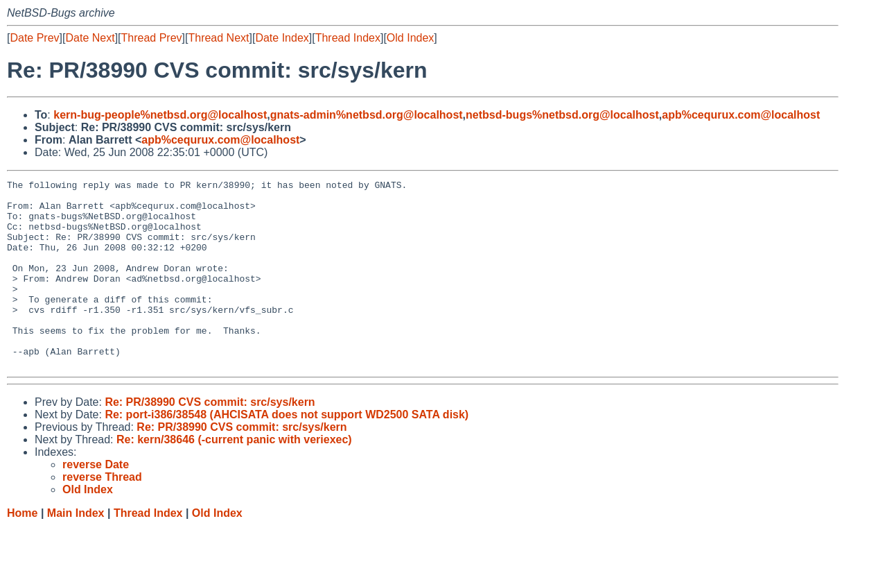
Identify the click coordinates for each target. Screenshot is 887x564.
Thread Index (347, 38)
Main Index (76, 550)
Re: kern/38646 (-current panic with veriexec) (234, 477)
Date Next (89, 38)
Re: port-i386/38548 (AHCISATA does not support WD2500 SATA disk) (286, 452)
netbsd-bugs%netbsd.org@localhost (562, 115)
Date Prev (34, 38)
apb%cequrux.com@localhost (741, 115)
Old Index (410, 38)
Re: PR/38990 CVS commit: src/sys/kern (210, 439)
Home (22, 550)
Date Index (281, 38)
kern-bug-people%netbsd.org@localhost (160, 115)
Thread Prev (151, 38)
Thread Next (218, 38)
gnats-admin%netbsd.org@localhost (366, 115)
